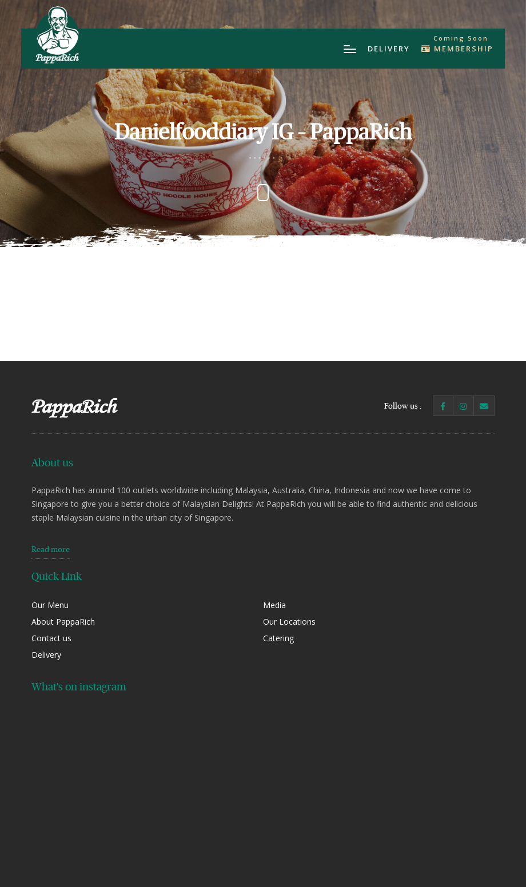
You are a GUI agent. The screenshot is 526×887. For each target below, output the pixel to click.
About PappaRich (63, 621)
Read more (50, 549)
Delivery (389, 48)
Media (274, 605)
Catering (278, 638)
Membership (457, 48)
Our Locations (289, 621)
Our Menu (50, 605)
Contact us (51, 638)
